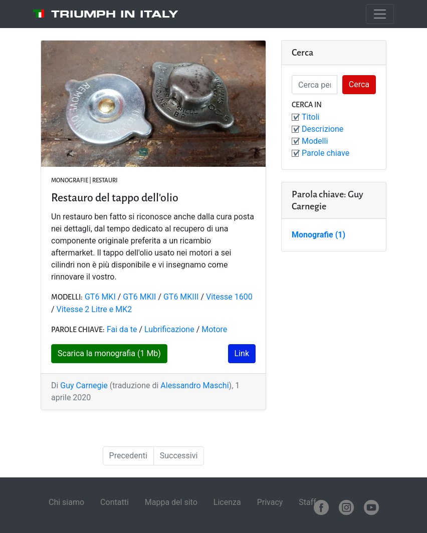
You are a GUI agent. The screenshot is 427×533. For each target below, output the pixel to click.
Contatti (114, 502)
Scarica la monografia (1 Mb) (109, 353)
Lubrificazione (169, 329)
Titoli (310, 117)
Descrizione (322, 129)
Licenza (227, 502)
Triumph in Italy (114, 14)
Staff (307, 502)
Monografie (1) (318, 234)
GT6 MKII (139, 297)
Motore (214, 329)
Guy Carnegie (83, 385)
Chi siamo (66, 502)
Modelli (315, 141)
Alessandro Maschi (194, 385)
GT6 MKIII (180, 297)
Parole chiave (325, 153)
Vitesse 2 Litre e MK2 (94, 309)
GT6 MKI (100, 297)
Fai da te (122, 329)
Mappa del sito (171, 502)
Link (242, 353)
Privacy (270, 502)
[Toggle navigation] (380, 14)
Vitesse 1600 (229, 297)
